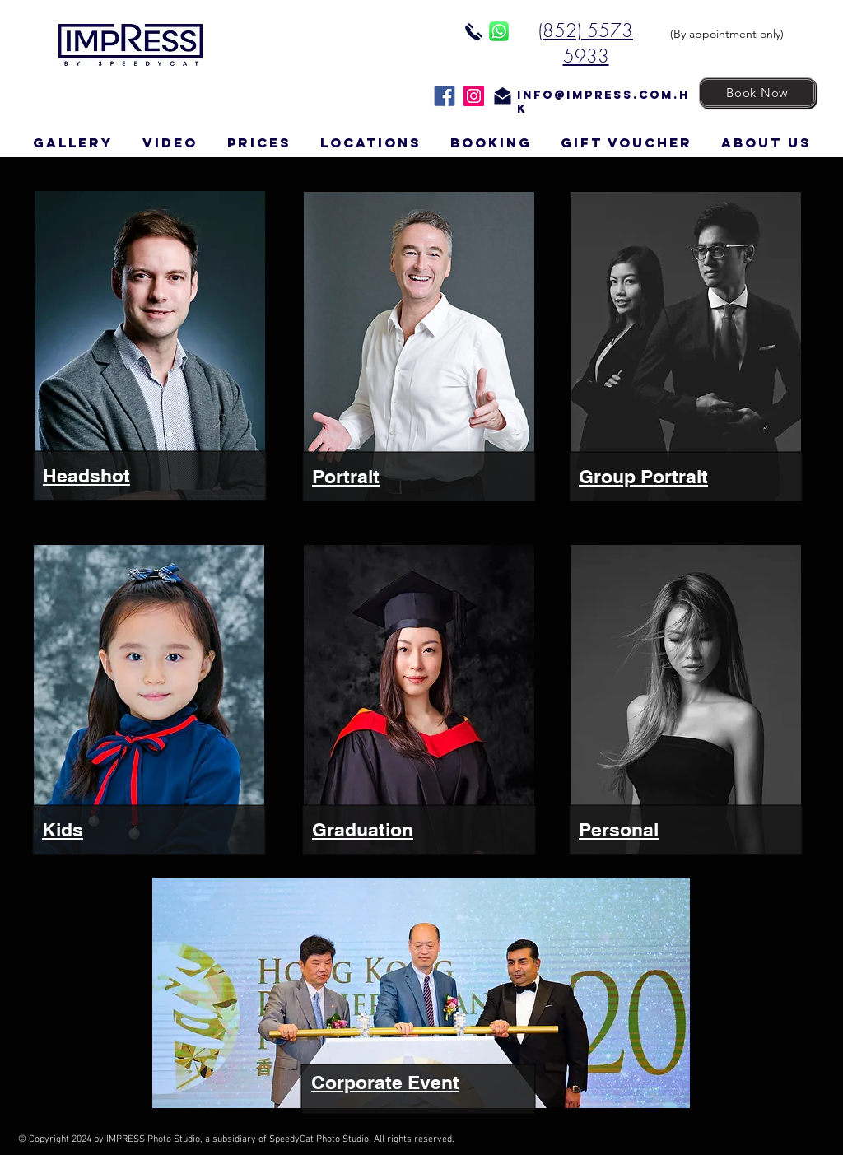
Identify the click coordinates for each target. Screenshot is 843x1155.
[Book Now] (757, 92)
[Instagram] (473, 96)
